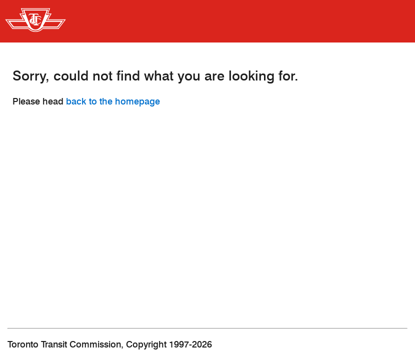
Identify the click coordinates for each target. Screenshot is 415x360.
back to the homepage (113, 101)
